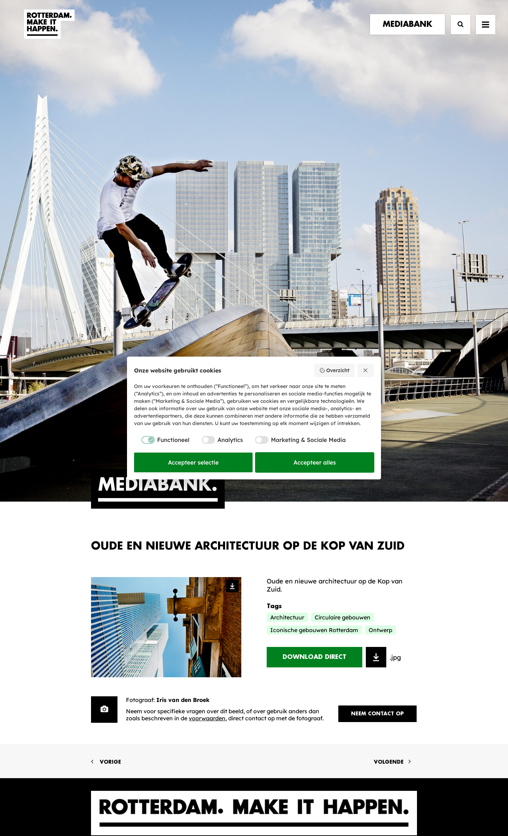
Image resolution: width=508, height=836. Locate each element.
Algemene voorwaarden (211, 807)
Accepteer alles (315, 462)
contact (106, 629)
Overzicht (334, 370)
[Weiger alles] (365, 370)
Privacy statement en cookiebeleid (284, 807)
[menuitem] (409, 30)
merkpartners (116, 608)
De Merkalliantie (204, 622)
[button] (485, 30)
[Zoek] (457, 31)
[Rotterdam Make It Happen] (49, 31)
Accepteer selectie (193, 462)
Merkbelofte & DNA (209, 633)
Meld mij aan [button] (381, 637)
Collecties (282, 627)
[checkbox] (161, 440)
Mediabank (284, 616)
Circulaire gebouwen (342, 352)
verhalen (107, 601)
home (100, 593)
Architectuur (287, 352)
